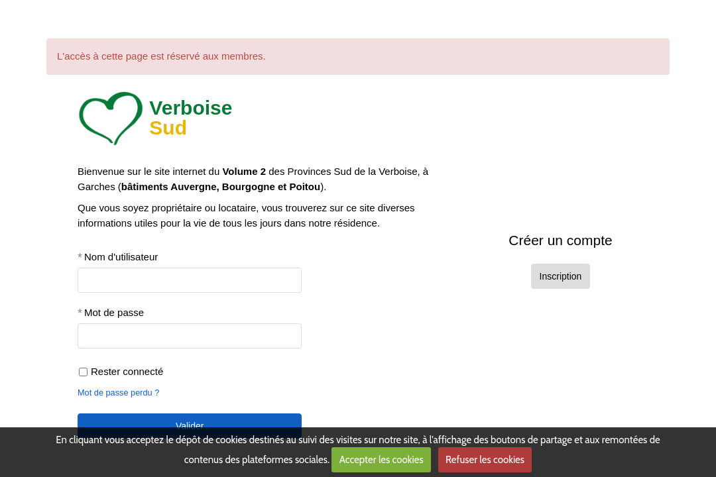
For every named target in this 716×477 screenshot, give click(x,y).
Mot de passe (114, 312)
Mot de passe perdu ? (118, 393)
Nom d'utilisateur (121, 256)
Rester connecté (121, 371)
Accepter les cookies (381, 460)
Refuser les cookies (485, 460)
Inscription (561, 276)
